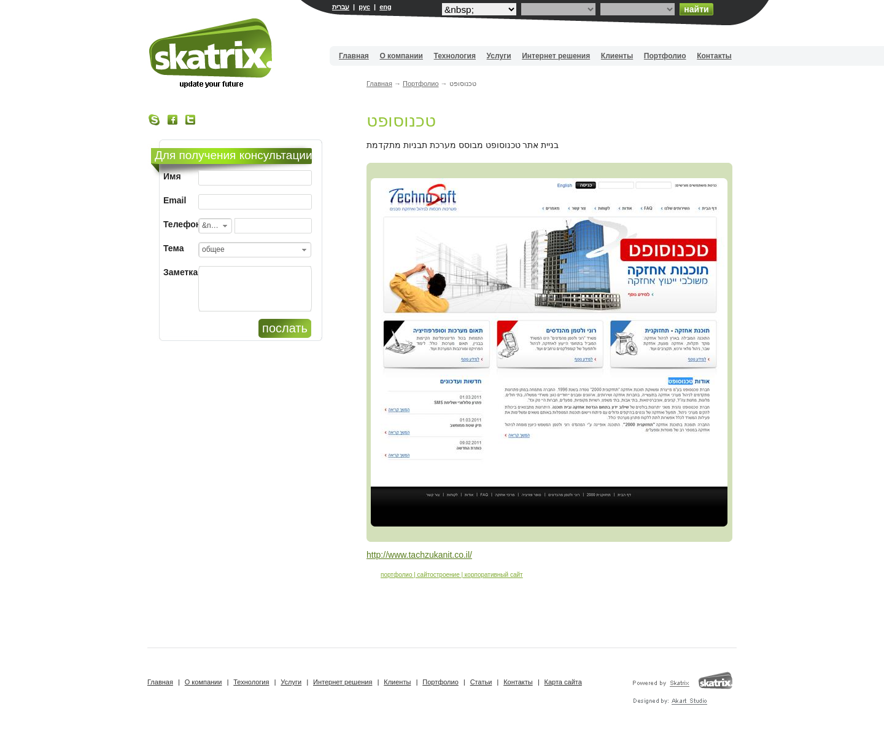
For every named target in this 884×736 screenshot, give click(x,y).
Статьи (481, 682)
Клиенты (617, 56)
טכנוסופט (401, 120)
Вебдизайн (211, 53)
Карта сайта (563, 682)
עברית (340, 6)
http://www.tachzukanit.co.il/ (419, 555)
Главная (354, 56)
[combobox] (215, 225)
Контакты (714, 56)
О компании (401, 56)
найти (696, 9)
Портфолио (665, 56)
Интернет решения (556, 56)
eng (385, 6)
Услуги (499, 56)
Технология (455, 56)
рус (364, 6)
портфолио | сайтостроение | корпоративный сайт (452, 574)
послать (285, 328)
